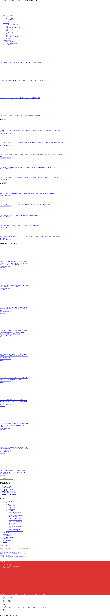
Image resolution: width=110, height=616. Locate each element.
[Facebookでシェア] (20, 607)
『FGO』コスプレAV (7, 486)
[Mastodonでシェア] (6, 607)
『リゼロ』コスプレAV (7, 489)
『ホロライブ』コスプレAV (8, 494)
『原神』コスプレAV (6, 488)
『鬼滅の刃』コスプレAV (8, 491)
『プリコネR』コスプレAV (8, 492)
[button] (45, 607)
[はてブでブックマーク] (29, 607)
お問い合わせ (10, 557)
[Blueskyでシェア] (11, 607)
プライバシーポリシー (9, 564)
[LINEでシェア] (32, 607)
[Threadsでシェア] (25, 607)
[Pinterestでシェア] (36, 607)
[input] (6, 479)
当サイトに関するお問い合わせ (11, 566)
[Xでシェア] (3, 607)
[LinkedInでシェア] (40, 607)
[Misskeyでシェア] (16, 607)
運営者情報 (6, 567)
